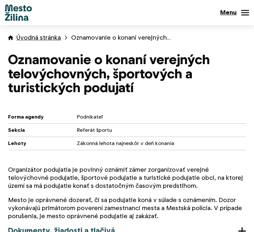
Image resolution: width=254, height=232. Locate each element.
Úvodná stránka (38, 37)
